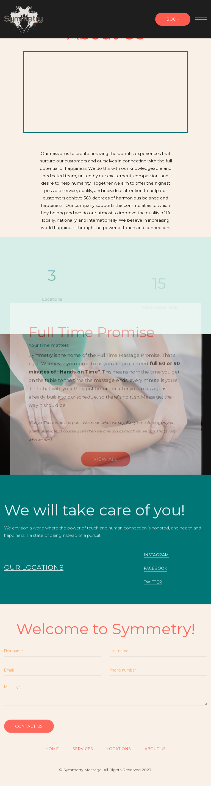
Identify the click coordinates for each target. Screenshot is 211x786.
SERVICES (83, 751)
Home (52, 751)
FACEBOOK (155, 570)
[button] (198, 19)
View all (106, 463)
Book (172, 19)
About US (155, 751)
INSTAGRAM (156, 557)
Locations (119, 751)
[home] (23, 19)
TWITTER (153, 584)
